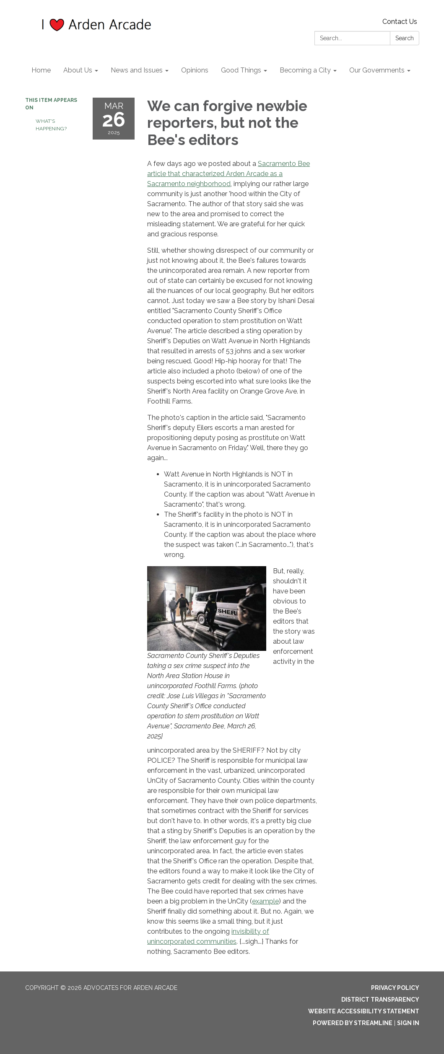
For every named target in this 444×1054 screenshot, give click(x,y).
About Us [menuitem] (77, 70)
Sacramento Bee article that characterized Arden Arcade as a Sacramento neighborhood (228, 174)
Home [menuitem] (41, 70)
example (265, 901)
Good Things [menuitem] (241, 70)
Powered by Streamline (352, 1023)
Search (404, 38)
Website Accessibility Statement (363, 1011)
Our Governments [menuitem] (377, 70)
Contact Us (399, 22)
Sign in (408, 1023)
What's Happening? (51, 125)
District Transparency (380, 999)
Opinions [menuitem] (194, 70)
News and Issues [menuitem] (137, 70)
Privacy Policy (395, 987)
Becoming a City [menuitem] (305, 70)
